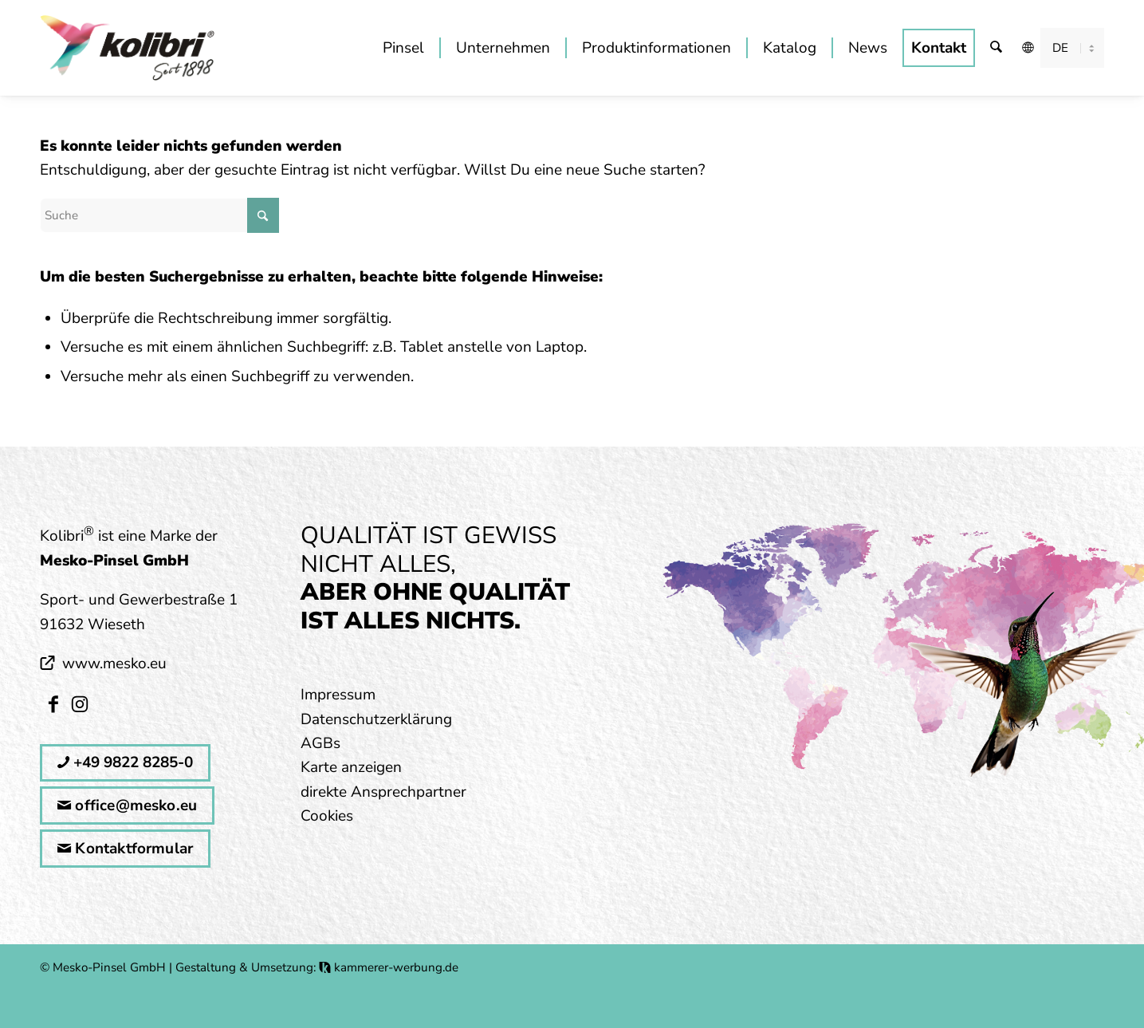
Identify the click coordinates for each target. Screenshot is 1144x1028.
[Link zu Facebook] (53, 704)
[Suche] (996, 48)
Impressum (338, 694)
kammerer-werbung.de (388, 967)
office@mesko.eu (127, 805)
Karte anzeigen (351, 767)
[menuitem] (403, 48)
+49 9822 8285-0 (125, 762)
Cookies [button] (327, 815)
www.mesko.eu (114, 663)
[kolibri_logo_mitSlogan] (127, 48)
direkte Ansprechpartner (383, 792)
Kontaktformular (125, 848)
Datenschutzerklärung (376, 719)
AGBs (320, 743)
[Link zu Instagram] (79, 704)
